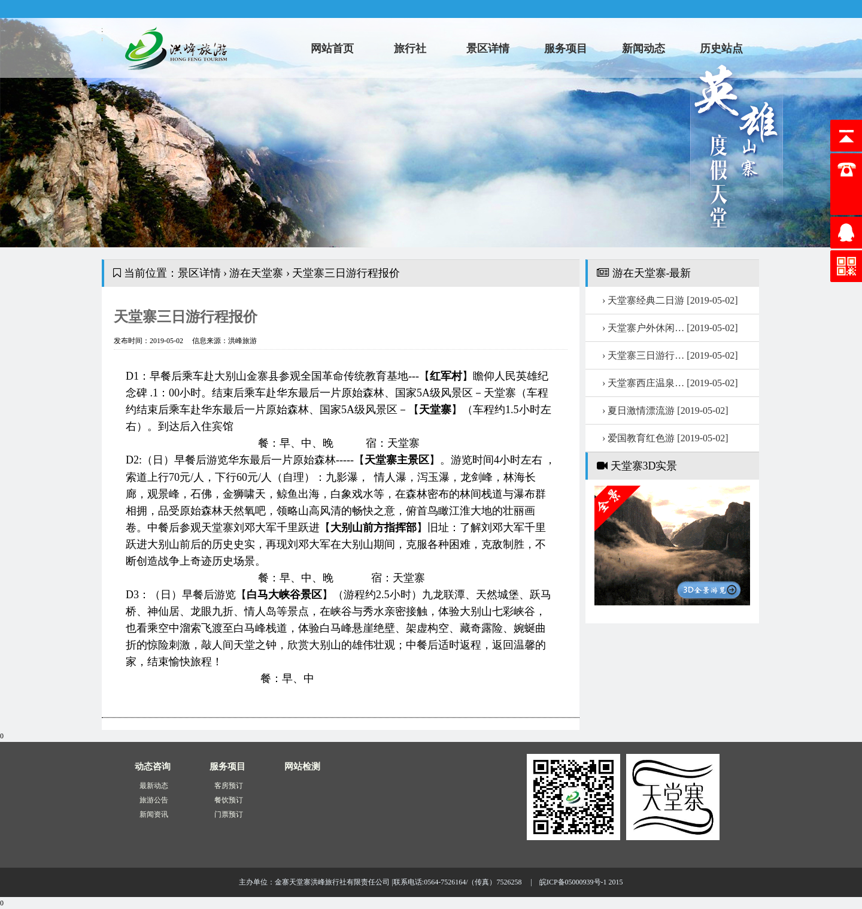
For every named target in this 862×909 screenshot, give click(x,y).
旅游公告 (153, 800)
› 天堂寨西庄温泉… (670, 383)
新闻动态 (643, 48)
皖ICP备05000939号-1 (573, 882)
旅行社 (410, 48)
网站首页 (332, 48)
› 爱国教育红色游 (665, 438)
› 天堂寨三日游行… (670, 355)
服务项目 (565, 48)
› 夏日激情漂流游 (665, 410)
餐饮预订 (228, 800)
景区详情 (487, 48)
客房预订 (228, 785)
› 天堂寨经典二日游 (670, 300)
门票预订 (228, 814)
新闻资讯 (153, 814)
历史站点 (721, 48)
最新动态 (153, 785)
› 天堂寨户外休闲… (670, 328)
